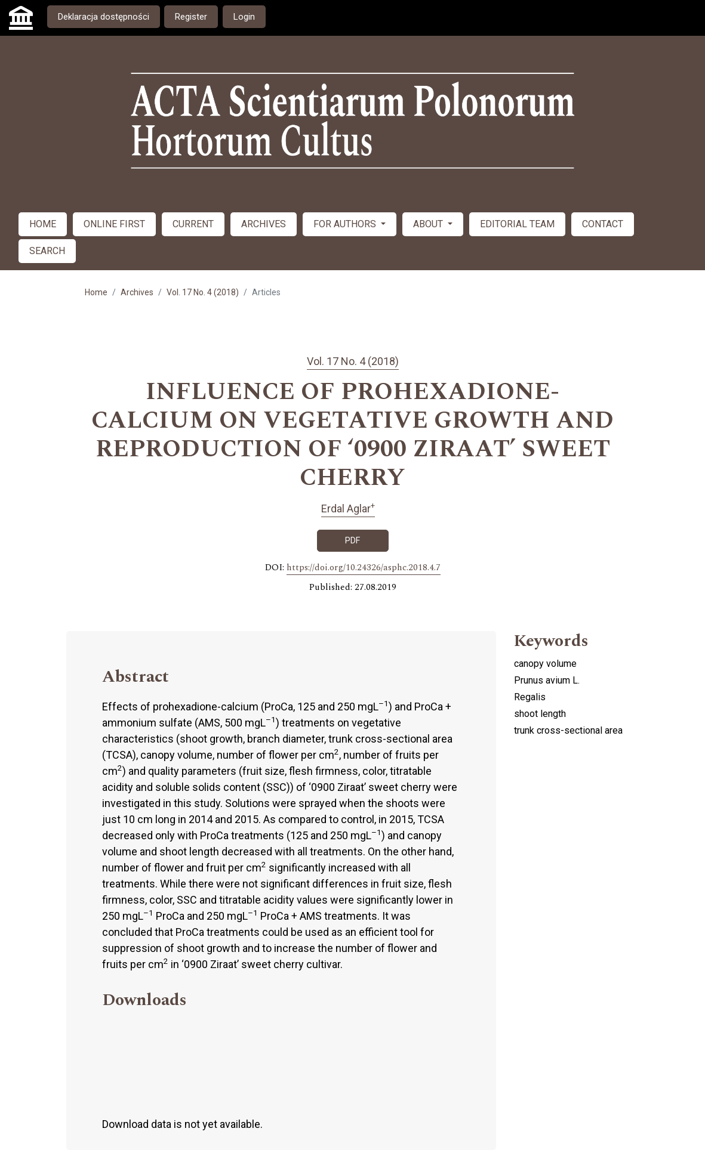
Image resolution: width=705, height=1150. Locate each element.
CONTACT (602, 224)
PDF (352, 540)
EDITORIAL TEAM (517, 224)
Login (244, 16)
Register (191, 16)
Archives (137, 292)
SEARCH (47, 250)
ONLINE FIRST (114, 224)
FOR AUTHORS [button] (345, 224)
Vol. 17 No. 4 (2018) (203, 292)
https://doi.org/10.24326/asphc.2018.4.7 (364, 567)
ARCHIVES (263, 224)
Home (96, 292)
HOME (42, 224)
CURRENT (193, 224)
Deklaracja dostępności (103, 16)
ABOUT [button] (429, 224)
